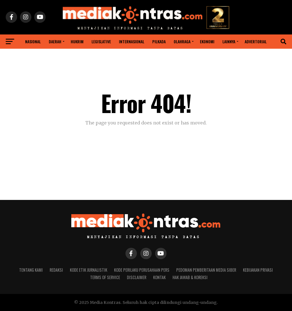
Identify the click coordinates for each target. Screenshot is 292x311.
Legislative (101, 41)
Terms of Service (105, 277)
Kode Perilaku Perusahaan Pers (141, 270)
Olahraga (182, 41)
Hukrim (77, 41)
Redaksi (56, 270)
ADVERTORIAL (256, 41)
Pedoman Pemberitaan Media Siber (206, 270)
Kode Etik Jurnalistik (88, 270)
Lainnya (228, 41)
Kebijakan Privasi (258, 270)
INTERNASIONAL (131, 41)
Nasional (33, 41)
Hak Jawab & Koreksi (190, 277)
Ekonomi (207, 41)
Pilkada (159, 41)
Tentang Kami (31, 270)
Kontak (159, 277)
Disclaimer (136, 277)
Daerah (55, 41)
